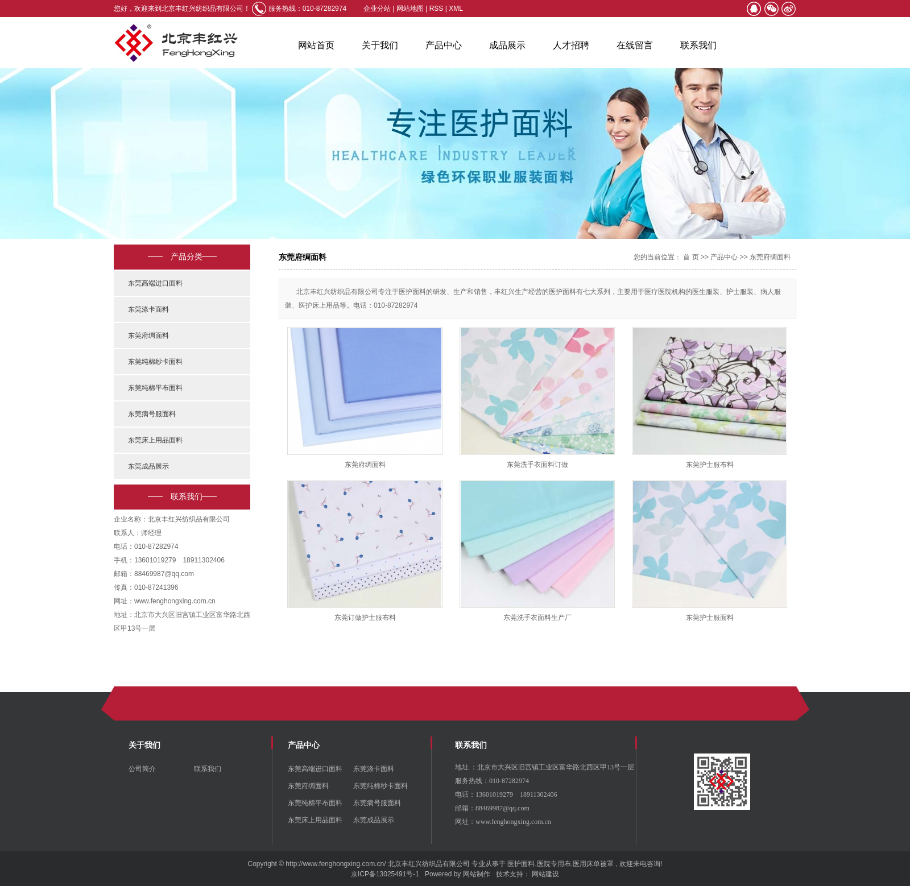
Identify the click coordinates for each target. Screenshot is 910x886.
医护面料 (521, 864)
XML (456, 9)
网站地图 (410, 9)
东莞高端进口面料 (155, 283)
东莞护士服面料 (710, 618)
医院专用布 (554, 864)
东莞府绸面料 (148, 336)
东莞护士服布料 (710, 465)
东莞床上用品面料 (155, 440)
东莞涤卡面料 (148, 309)
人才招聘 (571, 45)
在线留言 (635, 45)
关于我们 (380, 45)
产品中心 (443, 45)
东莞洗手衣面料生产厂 (537, 618)
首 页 (690, 257)
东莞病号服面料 (152, 414)
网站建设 (545, 874)
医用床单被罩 (593, 864)
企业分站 (377, 9)
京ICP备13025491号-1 (385, 874)
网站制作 (476, 874)
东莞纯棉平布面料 (155, 388)
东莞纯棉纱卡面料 (155, 362)
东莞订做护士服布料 (365, 618)
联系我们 (698, 45)
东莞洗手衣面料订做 (537, 465)
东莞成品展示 (148, 466)
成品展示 (507, 45)
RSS (436, 9)
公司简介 (142, 769)
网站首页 (316, 45)
